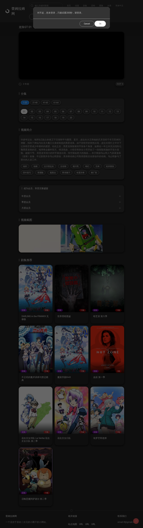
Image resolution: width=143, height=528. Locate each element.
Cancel (87, 24)
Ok (100, 24)
